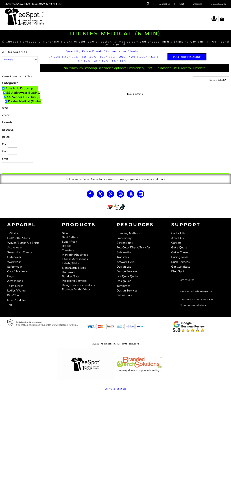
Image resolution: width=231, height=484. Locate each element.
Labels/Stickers (72, 263)
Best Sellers (70, 237)
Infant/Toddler (16, 300)
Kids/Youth (14, 295)
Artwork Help (125, 262)
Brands (66, 246)
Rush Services (180, 262)
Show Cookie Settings (115, 388)
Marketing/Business (75, 255)
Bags (10, 276)
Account (197, 4)
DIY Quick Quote (127, 276)
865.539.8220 (218, 4)
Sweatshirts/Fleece (19, 252)
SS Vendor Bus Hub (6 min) (25, 97)
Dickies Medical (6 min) (24, 101)
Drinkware (68, 272)
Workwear (14, 262)
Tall (9, 305)
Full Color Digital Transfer (133, 248)
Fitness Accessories (75, 259)
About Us (177, 238)
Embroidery (124, 238)
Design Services (127, 271)
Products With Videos (76, 289)
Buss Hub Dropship (19, 88)
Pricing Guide (180, 257)
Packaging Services (74, 281)
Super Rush (69, 242)
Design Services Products (78, 285)
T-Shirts (12, 233)
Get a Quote (124, 295)
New (65, 233)
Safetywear (14, 267)
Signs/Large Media (74, 268)
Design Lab (124, 267)
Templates (123, 286)
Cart (181, 4)
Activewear (14, 248)
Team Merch (15, 286)
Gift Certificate (180, 267)
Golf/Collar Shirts (18, 238)
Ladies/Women (17, 291)
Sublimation (124, 252)
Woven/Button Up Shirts (23, 243)
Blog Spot (177, 271)
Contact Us (164, 4)
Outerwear (14, 257)
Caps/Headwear (17, 271)
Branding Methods (129, 233)
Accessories (15, 281)
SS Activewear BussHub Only (24, 92)
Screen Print (125, 243)
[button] (115, 207)
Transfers (68, 250)
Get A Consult (180, 252)
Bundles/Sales (71, 276)
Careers (176, 243)
